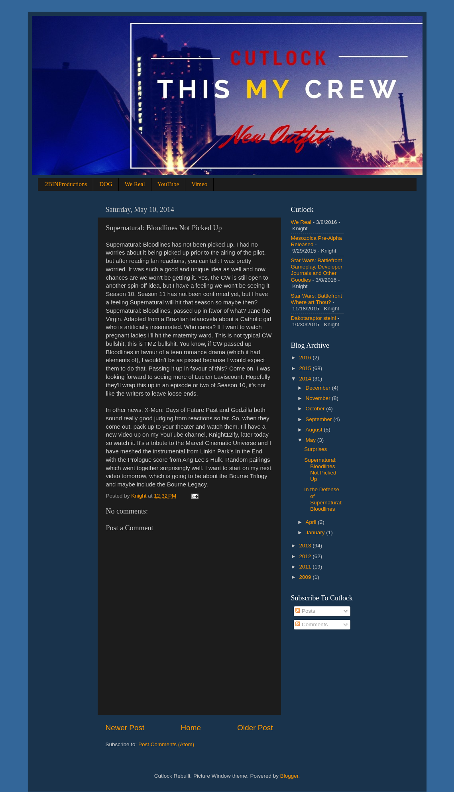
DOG (105, 184)
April (312, 522)
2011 (305, 567)
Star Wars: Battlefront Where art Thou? (316, 299)
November (319, 398)
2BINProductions (66, 184)
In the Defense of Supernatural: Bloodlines (323, 499)
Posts (305, 611)
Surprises (315, 449)
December (319, 388)
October (316, 409)
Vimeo (199, 184)
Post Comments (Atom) (166, 744)
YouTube (168, 184)
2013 (305, 546)
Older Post (255, 727)
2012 (305, 556)
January (316, 532)
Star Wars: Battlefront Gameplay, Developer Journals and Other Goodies (317, 270)
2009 (305, 577)
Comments (311, 624)
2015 (305, 368)
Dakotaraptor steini (313, 318)
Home (191, 727)
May (311, 440)
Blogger (289, 776)
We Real (135, 184)
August (315, 430)
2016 (305, 358)
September (320, 419)
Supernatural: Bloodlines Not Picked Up (320, 469)
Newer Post (125, 727)
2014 (305, 379)
